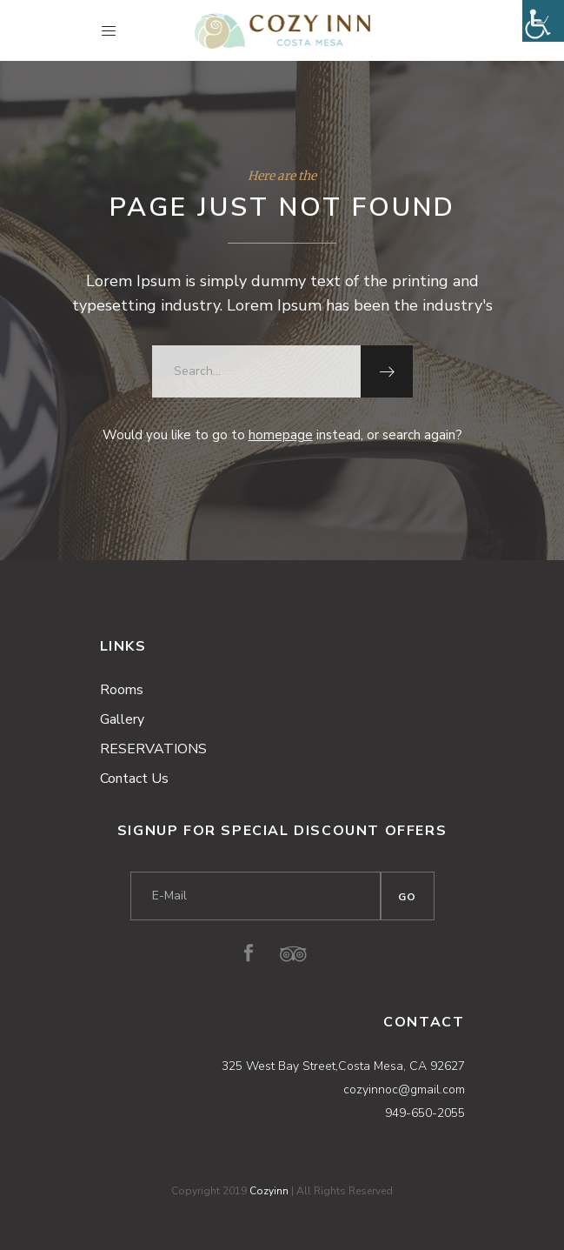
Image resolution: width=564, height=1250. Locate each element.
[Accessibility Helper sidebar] (543, 21)
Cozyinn (269, 1191)
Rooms (121, 689)
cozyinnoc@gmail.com (404, 1089)
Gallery (122, 719)
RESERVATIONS (153, 749)
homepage (281, 435)
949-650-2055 (425, 1113)
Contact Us (134, 778)
